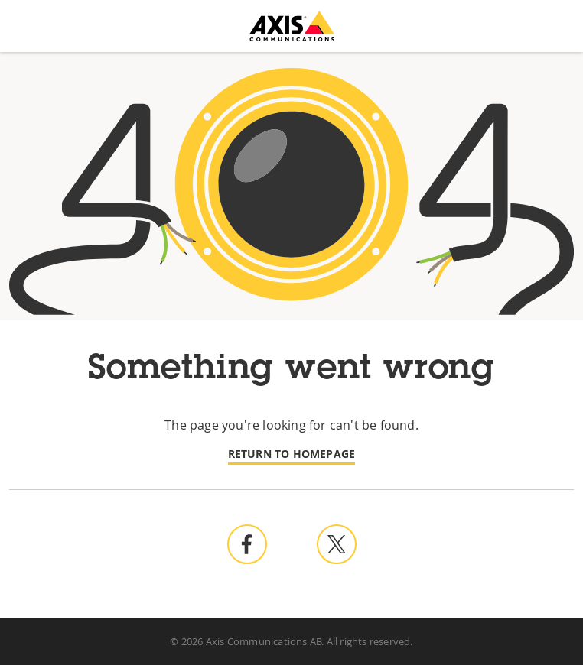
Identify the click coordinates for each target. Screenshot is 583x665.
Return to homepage (292, 453)
